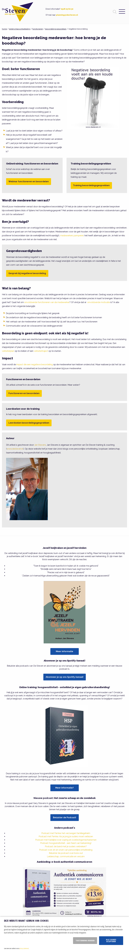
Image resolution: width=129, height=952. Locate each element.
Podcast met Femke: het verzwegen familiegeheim (65, 833)
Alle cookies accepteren (111, 940)
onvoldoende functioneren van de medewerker (46, 302)
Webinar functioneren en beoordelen (28, 181)
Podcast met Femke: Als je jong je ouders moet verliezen (66, 836)
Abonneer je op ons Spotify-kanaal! (64, 677)
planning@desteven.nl (67, 15)
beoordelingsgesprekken (55, 29)
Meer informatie (64, 651)
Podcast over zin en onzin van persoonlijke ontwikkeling (65, 850)
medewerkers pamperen (72, 235)
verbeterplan (8, 351)
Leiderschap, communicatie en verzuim (66, 856)
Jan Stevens (40, 445)
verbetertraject (41, 351)
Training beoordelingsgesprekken (91, 185)
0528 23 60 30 (67, 9)
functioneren (37, 29)
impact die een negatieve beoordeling (34, 364)
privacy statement (24, 948)
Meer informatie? (64, 788)
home (4, 29)
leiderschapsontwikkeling (19, 29)
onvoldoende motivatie (98, 302)
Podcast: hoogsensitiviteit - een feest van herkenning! (65, 843)
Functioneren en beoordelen (23, 393)
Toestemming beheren (85, 940)
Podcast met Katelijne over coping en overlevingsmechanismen (65, 840)
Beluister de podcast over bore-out (66, 853)
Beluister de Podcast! (64, 817)
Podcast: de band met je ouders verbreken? (66, 846)
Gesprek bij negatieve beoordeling (27, 273)
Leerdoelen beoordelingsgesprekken (28, 423)
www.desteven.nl (15, 449)
